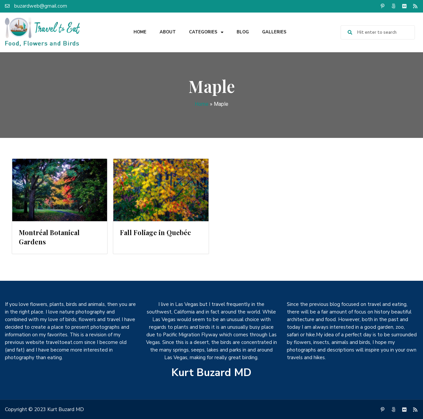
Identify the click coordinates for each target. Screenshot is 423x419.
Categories (206, 32)
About (168, 32)
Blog (243, 32)
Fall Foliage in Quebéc (155, 232)
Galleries (274, 32)
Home (140, 32)
